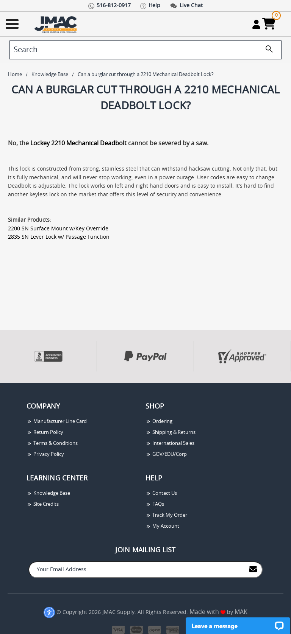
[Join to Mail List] (253, 569)
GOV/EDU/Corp (166, 454)
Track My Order (166, 515)
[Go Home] (56, 24)
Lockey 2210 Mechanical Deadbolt (78, 143)
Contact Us (161, 493)
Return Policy (45, 432)
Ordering (159, 421)
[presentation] (1, 387)
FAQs (155, 504)
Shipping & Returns (171, 432)
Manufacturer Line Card (57, 421)
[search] (145, 49)
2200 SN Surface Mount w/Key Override (58, 229)
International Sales (170, 443)
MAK (241, 612)
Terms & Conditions (52, 443)
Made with (207, 612)
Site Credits (43, 504)
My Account (162, 526)
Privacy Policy (45, 454)
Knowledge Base (48, 493)
